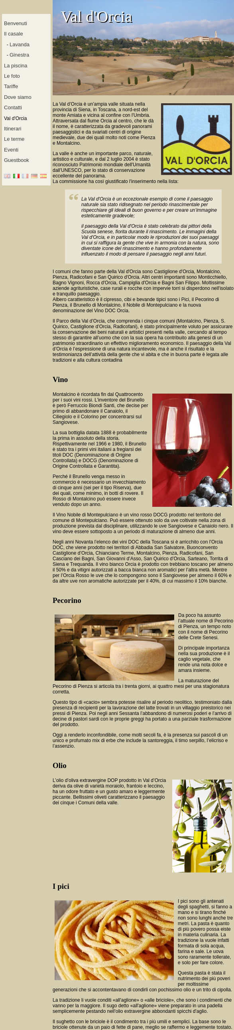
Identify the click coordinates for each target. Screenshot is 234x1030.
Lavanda (19, 44)
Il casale (13, 34)
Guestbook (16, 160)
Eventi (11, 150)
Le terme (14, 139)
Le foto (12, 76)
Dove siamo (17, 97)
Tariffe (11, 86)
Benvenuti (15, 23)
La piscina (16, 66)
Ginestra (19, 55)
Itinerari (12, 129)
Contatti (13, 107)
